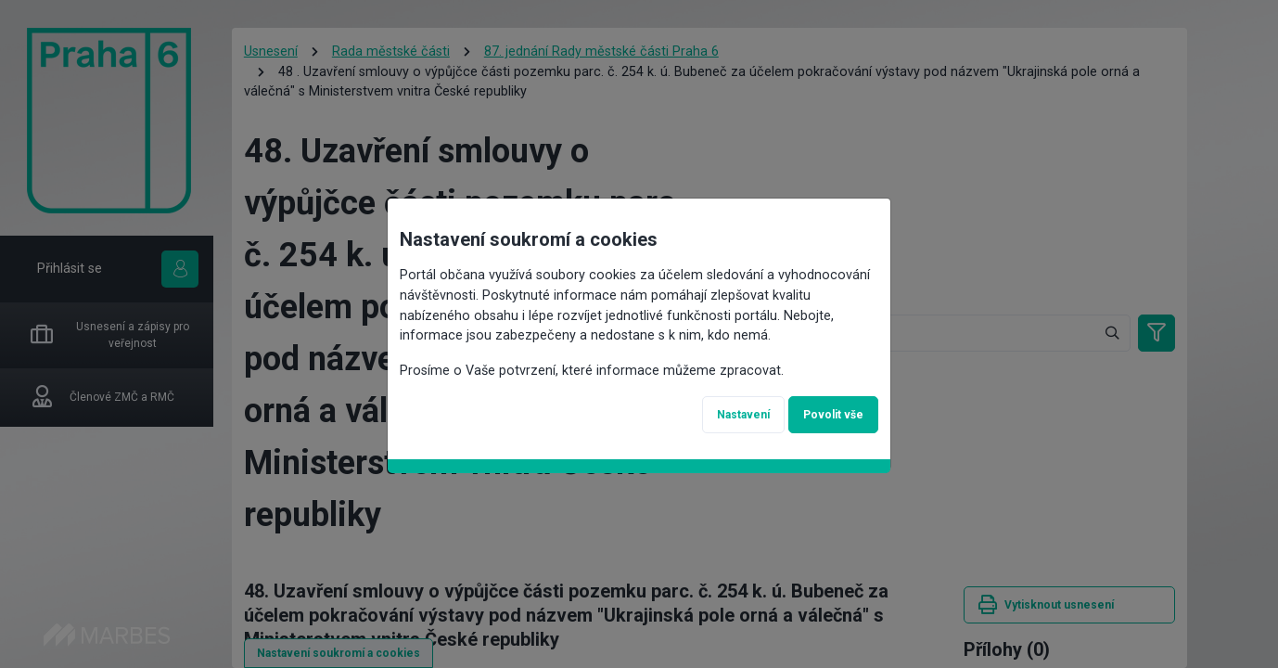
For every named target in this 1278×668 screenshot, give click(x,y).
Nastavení (743, 414)
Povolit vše (833, 414)
